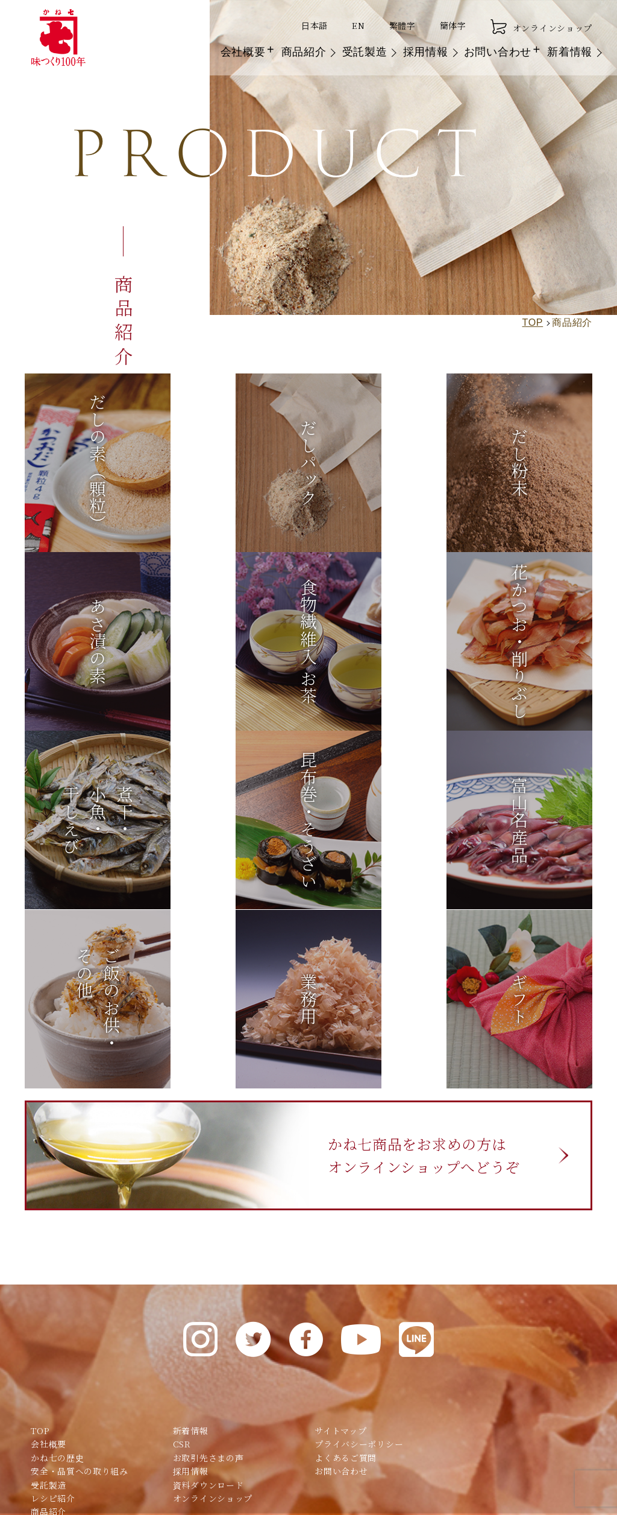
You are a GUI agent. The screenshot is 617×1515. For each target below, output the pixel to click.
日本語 (314, 26)
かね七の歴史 (57, 1289)
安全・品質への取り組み (79, 1303)
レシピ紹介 (53, 1330)
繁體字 (402, 26)
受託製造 (364, 52)
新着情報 (569, 52)
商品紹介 (304, 52)
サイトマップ (340, 1262)
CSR (181, 1276)
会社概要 (243, 52)
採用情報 (425, 52)
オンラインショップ (541, 27)
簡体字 (453, 26)
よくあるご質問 (346, 1289)
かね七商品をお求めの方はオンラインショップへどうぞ (431, 985)
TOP (40, 1262)
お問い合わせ (497, 52)
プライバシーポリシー (359, 1276)
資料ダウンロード (208, 1316)
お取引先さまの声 (208, 1289)
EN (358, 26)
